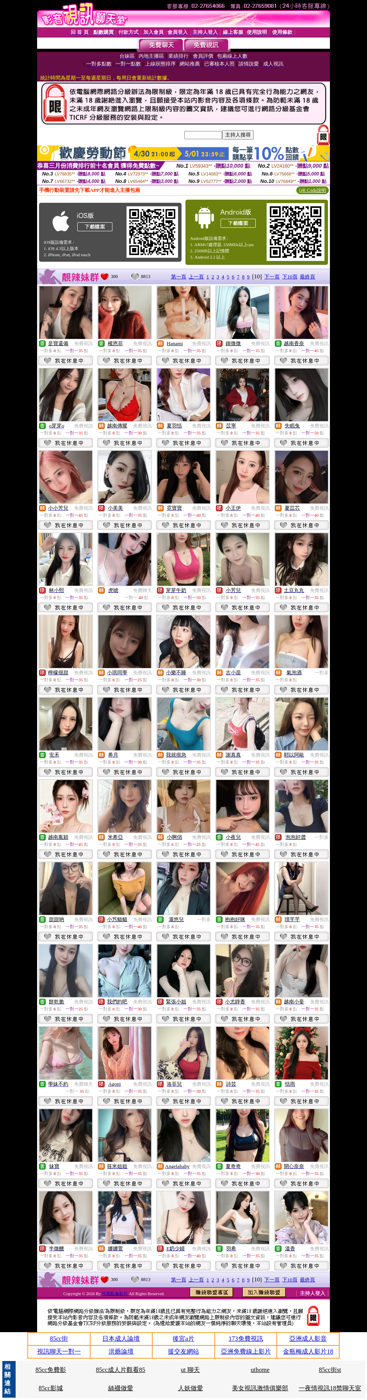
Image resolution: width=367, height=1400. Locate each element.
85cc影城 (51, 1388)
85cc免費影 (51, 1369)
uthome (260, 1369)
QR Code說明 (312, 190)
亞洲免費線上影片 (246, 1351)
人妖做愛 (190, 1388)
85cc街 (59, 1338)
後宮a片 (183, 1338)
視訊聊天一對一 (59, 1351)
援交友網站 (183, 1351)
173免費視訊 (246, 1338)
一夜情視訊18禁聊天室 (330, 1388)
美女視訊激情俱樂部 (260, 1388)
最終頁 (307, 277)
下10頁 (290, 277)
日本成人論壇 (121, 1338)
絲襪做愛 (120, 1388)
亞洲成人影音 (308, 1338)
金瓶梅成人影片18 (308, 1351)
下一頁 (272, 277)
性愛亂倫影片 (115, 1293)
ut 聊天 (190, 1369)
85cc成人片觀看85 (120, 1369)
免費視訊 (83, 343)
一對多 (322, 672)
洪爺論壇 (121, 1351)
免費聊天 (142, 590)
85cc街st (330, 1369)
